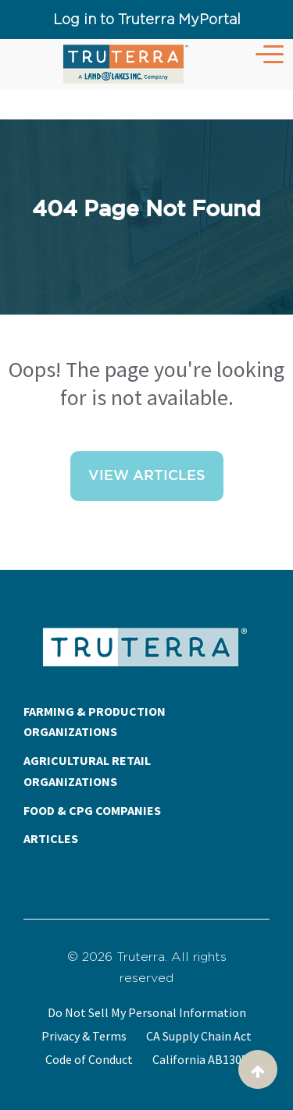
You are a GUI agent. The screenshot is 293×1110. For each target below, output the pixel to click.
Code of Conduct (89, 1059)
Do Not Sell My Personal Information (147, 1012)
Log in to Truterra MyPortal (147, 19)
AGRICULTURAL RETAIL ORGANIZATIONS (87, 770)
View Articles (146, 476)
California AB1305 (200, 1059)
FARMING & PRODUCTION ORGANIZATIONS (94, 721)
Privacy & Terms (84, 1036)
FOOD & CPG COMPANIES (92, 810)
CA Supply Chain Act (199, 1036)
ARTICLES (50, 838)
